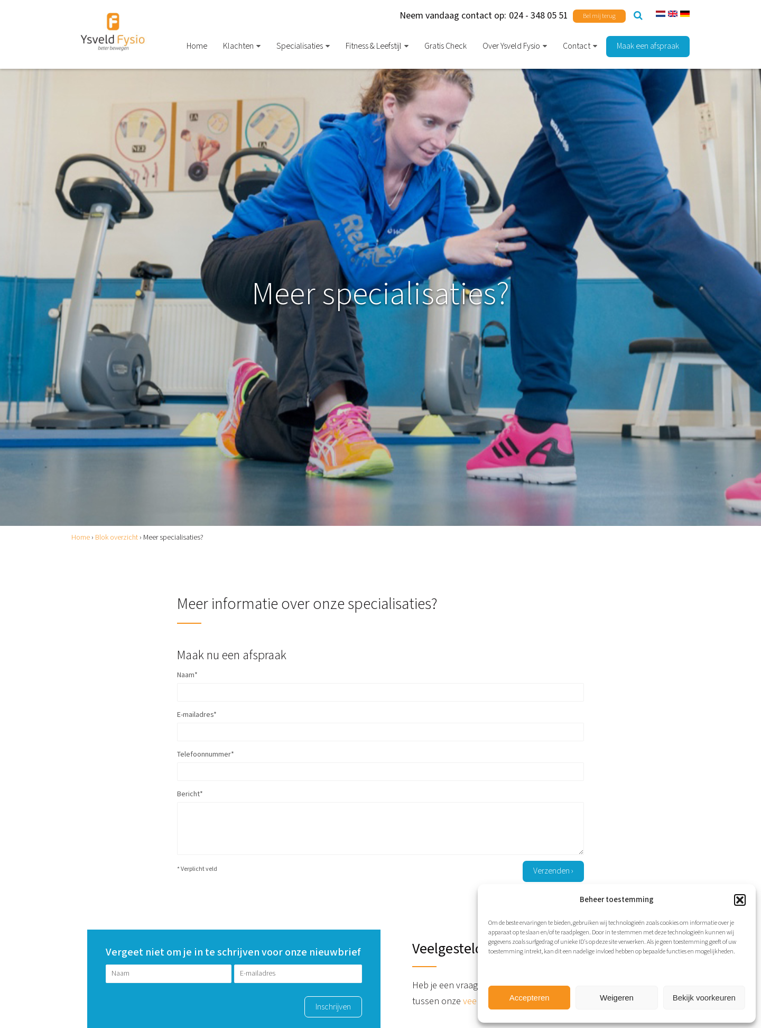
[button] (740, 900)
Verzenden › (553, 871)
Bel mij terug (599, 16)
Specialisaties (299, 46)
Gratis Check (445, 46)
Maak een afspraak (648, 46)
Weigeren (617, 997)
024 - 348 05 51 (538, 16)
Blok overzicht (116, 537)
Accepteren (529, 997)
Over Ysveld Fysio (511, 46)
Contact (576, 46)
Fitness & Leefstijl (374, 46)
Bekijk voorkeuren (704, 997)
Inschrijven (333, 1007)
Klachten (238, 46)
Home (197, 46)
